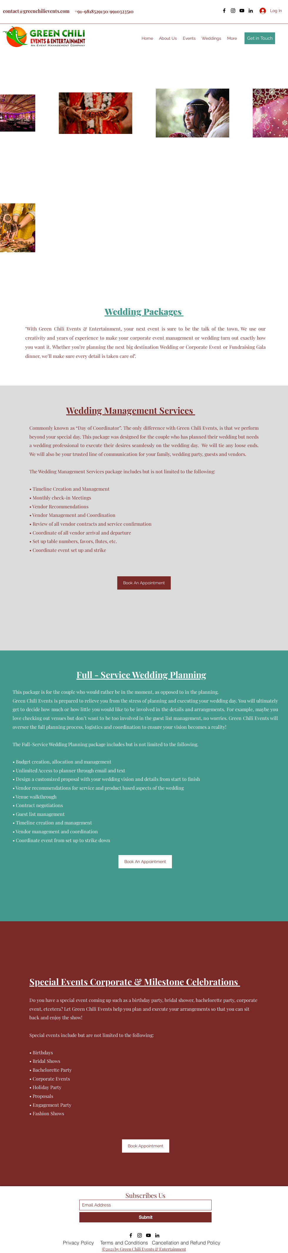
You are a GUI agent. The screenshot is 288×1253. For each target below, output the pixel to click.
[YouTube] (242, 11)
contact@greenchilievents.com (36, 11)
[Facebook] (224, 11)
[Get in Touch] (260, 38)
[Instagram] (233, 11)
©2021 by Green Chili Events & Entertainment (144, 1249)
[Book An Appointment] (144, 583)
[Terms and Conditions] (124, 1242)
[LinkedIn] (251, 11)
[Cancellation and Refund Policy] (189, 1242)
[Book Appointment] (145, 1146)
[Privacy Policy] (79, 1242)
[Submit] (145, 1217)
